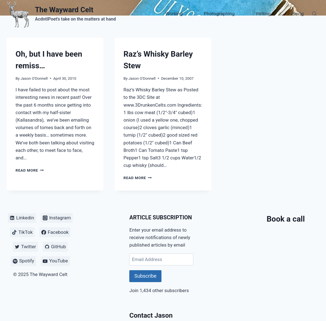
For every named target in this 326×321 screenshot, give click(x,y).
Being (298, 13)
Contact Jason (151, 315)
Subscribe (145, 276)
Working (174, 13)
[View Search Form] (314, 14)
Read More (30, 170)
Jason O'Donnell (34, 78)
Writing (263, 13)
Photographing (219, 13)
